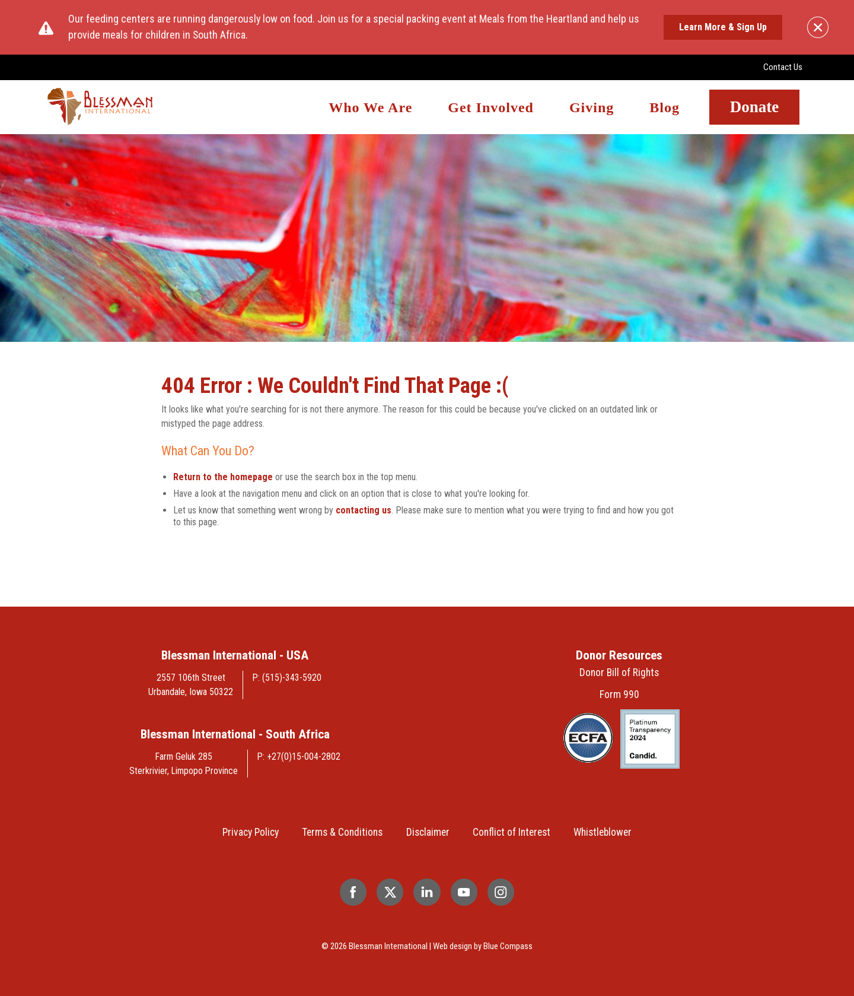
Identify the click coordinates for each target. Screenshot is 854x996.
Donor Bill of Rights (619, 672)
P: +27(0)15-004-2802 (298, 756)
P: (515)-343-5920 (287, 677)
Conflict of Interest (511, 832)
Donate (754, 107)
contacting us (363, 510)
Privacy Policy (250, 832)
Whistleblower (602, 832)
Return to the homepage (223, 477)
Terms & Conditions (342, 832)
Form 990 (619, 694)
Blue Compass (508, 946)
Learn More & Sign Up (723, 27)
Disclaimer (428, 832)
